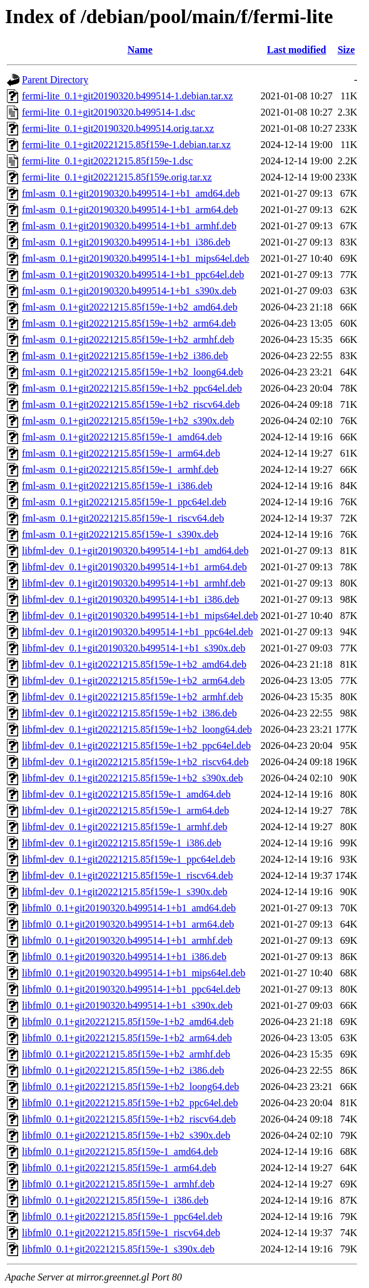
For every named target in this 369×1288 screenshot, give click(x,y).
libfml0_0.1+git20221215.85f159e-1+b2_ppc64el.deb (130, 1102)
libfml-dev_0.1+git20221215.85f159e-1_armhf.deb (125, 826)
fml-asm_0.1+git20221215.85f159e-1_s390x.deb (120, 534)
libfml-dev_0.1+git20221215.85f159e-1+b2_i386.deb (129, 713)
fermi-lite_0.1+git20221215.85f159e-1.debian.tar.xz (126, 144)
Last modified (296, 49)
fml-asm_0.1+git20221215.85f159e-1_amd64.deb (122, 437)
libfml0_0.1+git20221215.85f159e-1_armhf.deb (118, 1184)
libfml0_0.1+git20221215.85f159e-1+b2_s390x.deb (126, 1135)
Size (346, 49)
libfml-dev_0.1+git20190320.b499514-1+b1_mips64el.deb (140, 615)
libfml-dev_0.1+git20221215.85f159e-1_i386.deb (121, 843)
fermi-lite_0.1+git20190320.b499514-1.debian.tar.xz (127, 96)
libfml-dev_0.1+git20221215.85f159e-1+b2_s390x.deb (132, 778)
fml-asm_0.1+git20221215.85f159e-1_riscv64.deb (123, 518)
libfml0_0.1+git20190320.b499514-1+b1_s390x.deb (127, 1005)
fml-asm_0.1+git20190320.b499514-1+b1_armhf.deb (129, 225)
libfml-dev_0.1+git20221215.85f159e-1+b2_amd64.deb (134, 664)
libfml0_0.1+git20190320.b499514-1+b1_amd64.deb (129, 908)
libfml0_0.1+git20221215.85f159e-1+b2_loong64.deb (130, 1086)
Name (140, 49)
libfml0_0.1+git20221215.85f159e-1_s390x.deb (118, 1249)
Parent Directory (55, 79)
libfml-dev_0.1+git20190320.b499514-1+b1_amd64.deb (135, 550)
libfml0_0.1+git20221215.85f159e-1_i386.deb (115, 1200)
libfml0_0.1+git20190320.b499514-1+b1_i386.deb (124, 956)
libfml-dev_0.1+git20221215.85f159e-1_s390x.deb (125, 891)
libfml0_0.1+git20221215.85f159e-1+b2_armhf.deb (126, 1054)
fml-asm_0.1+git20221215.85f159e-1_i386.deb (117, 485)
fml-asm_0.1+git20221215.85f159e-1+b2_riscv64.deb (131, 404)
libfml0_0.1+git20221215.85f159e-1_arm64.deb (119, 1167)
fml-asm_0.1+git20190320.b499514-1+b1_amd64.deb (131, 193)
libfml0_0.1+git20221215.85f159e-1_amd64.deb (120, 1151)
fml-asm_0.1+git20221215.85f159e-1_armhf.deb (120, 469)
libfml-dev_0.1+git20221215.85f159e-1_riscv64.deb (127, 875)
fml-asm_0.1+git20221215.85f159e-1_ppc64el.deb (124, 502)
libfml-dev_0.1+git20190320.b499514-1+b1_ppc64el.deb (137, 632)
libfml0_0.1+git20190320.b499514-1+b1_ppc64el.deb (131, 989)
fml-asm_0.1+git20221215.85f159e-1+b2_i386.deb (125, 355)
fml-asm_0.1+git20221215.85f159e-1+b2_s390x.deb (128, 420)
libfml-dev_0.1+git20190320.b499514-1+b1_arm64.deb (134, 567)
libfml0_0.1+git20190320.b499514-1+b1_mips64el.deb (133, 973)
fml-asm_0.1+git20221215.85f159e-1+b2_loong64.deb (132, 372)
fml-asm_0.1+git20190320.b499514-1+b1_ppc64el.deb (133, 274)
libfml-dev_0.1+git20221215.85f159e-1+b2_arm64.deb (133, 680)
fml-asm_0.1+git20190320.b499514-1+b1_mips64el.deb (135, 258)
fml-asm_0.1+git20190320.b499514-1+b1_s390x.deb (129, 290)
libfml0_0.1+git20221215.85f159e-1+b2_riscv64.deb (129, 1119)
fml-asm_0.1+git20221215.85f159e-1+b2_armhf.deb (128, 339)
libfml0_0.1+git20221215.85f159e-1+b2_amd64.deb (127, 1021)
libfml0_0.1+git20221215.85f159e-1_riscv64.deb (121, 1232)
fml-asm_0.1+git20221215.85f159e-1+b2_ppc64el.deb (132, 388)
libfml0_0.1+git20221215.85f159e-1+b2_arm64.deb (127, 1038)
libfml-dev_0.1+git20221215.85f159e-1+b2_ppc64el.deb (136, 745)
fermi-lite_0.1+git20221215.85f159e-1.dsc (107, 161)
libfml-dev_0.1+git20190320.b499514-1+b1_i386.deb (130, 599)
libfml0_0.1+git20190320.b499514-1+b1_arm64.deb (128, 924)
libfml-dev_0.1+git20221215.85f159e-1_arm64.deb (125, 810)
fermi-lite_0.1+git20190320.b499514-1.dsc (108, 112)
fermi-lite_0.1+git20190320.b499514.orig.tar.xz (118, 128)
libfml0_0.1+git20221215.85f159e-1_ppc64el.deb (122, 1216)
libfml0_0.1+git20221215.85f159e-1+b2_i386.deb (123, 1070)
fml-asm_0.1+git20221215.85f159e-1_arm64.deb (121, 453)
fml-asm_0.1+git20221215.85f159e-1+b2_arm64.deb (129, 323)
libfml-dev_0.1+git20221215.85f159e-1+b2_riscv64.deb (135, 761)
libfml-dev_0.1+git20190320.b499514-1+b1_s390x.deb (133, 648)
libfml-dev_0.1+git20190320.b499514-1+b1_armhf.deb (133, 583)
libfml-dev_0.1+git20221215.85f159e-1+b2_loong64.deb (137, 729)
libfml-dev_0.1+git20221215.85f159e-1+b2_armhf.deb (132, 696)
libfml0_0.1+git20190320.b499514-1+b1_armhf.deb (127, 940)
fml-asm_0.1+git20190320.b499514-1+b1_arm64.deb (130, 209)
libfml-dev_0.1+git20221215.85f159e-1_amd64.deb (126, 794)
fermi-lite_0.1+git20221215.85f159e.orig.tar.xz (117, 177)
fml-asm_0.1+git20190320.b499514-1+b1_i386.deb (126, 242)
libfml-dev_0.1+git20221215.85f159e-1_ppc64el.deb (128, 859)
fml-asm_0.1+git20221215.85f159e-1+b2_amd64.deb (130, 307)
